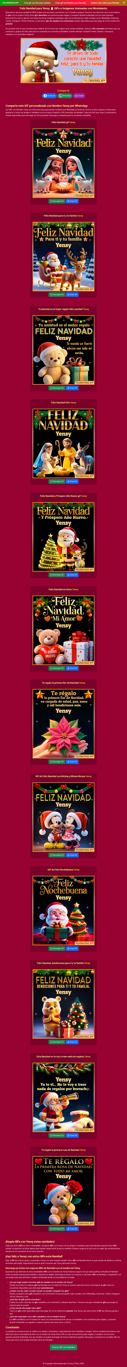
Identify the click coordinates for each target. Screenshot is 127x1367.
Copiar (79, 95)
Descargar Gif (57, 201)
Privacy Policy (73, 1364)
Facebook (49, 95)
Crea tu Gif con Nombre (63, 1347)
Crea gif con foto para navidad (37, 3)
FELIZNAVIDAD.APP (10, 3)
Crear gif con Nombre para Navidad (70, 3)
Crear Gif (72, 201)
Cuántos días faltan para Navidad (105, 3)
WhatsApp (65, 95)
